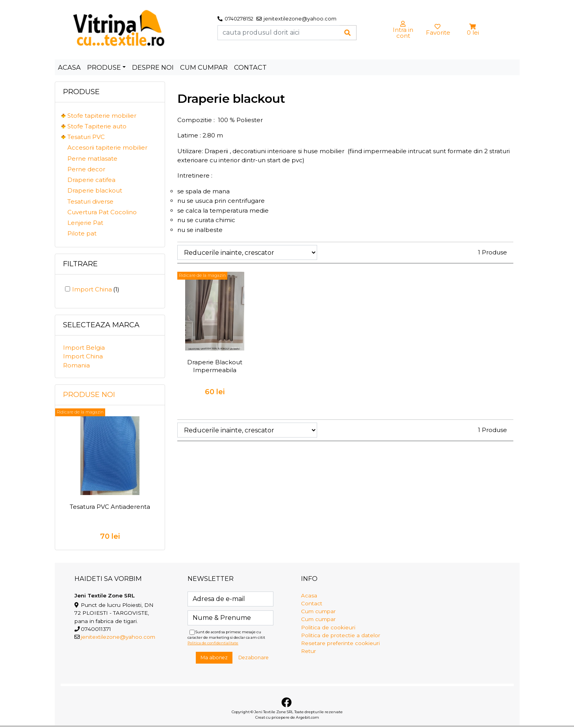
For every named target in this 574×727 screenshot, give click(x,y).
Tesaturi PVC (86, 137)
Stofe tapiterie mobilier (101, 115)
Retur (308, 651)
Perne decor (86, 169)
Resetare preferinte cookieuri (340, 643)
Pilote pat (82, 233)
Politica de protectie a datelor (340, 635)
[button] (473, 26)
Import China (95, 289)
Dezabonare (253, 657)
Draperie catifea (91, 180)
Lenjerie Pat (85, 222)
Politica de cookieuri (328, 627)
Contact (250, 67)
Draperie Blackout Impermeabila (214, 366)
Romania (76, 365)
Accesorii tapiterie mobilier (107, 147)
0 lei (473, 32)
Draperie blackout (94, 190)
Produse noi (89, 394)
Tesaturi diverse (90, 201)
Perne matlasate (92, 158)
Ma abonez (214, 657)
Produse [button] (104, 67)
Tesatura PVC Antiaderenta (110, 506)
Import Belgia (84, 347)
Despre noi (153, 67)
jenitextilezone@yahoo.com (118, 637)
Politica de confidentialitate (213, 643)
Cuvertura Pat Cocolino (102, 212)
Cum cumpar (204, 67)
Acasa (69, 67)
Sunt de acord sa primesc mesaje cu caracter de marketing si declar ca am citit (226, 637)
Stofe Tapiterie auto (96, 126)
